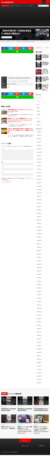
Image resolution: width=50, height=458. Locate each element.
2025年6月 (39, 166)
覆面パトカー (39, 125)
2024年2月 (39, 220)
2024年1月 (39, 224)
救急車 (38, 108)
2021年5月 (39, 332)
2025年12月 (39, 146)
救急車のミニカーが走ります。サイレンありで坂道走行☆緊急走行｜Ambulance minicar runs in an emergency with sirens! (41, 432)
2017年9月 (39, 379)
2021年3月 (39, 339)
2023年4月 (39, 254)
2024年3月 (39, 217)
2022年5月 (39, 291)
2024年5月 (39, 210)
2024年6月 (39, 207)
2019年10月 (39, 372)
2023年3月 (39, 257)
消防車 (30, 6)
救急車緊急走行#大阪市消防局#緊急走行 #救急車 (45, 57)
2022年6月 (39, 288)
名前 (2, 162)
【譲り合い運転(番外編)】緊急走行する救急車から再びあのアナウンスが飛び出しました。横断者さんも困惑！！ (20, 131)
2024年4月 (39, 213)
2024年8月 (39, 200)
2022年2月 (39, 301)
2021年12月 (39, 308)
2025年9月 (39, 156)
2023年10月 (39, 234)
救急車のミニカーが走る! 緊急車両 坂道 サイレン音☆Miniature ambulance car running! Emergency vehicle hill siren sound (24, 432)
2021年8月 (39, 322)
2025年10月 (39, 152)
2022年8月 (39, 281)
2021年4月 (39, 335)
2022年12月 (39, 268)
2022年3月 (39, 298)
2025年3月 (39, 176)
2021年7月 (39, 325)
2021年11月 (39, 311)
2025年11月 (39, 149)
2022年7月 (39, 284)
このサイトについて (25, 448)
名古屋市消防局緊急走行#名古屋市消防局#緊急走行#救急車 (41, 410)
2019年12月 (39, 369)
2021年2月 (39, 342)
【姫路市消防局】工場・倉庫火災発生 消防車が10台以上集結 (45, 73)
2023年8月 (39, 240)
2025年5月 (39, 169)
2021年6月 (39, 328)
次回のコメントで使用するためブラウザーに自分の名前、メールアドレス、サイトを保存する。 (17, 180)
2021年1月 (39, 345)
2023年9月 (39, 237)
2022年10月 (39, 274)
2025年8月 (39, 159)
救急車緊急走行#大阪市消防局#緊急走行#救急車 (45, 64)
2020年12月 (39, 349)
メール (3, 167)
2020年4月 (39, 362)
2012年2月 (39, 383)
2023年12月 (39, 227)
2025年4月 (39, 173)
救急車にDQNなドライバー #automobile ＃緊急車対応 (8, 430)
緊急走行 (12, 6)
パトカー (22, 6)
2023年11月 (39, 230)
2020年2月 (39, 366)
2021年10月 (39, 315)
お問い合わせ (41, 448)
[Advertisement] (25, 18)
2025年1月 (39, 183)
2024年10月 (39, 193)
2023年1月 (39, 264)
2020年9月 (39, 355)
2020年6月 (39, 359)
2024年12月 (39, 186)
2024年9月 (39, 196)
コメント (3, 149)
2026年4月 (39, 132)
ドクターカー (39, 98)
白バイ (26, 6)
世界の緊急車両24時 (14, 455)
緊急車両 (39, 122)
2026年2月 (39, 139)
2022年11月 (39, 271)
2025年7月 (39, 163)
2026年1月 (39, 142)
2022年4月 (39, 295)
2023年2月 (39, 261)
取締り (38, 105)
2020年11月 (39, 352)
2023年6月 (39, 247)
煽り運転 (17, 6)
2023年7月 (39, 244)
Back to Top (25, 443)
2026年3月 (39, 136)
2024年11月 (39, 190)
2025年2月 (39, 180)
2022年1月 (39, 305)
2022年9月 (39, 278)
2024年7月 (39, 203)
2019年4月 (39, 376)
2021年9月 (39, 318)
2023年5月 (39, 251)
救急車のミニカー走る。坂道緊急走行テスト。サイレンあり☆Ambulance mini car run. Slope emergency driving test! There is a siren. (20, 121)
